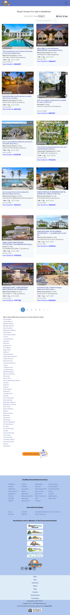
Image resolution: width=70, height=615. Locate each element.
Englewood (7, 345)
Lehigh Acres (8, 367)
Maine (24, 491)
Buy (35, 580)
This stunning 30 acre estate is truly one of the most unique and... (18, 52)
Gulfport (6, 352)
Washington (52, 496)
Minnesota (25, 501)
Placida (5, 396)
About (35, 586)
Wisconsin (52, 498)
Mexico (24, 514)
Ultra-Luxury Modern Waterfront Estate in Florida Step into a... (17, 142)
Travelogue (35, 598)
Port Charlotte (8, 398)
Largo (5, 365)
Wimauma (6, 446)
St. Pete (6, 426)
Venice (5, 444)
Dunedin (6, 341)
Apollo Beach (8, 321)
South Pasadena (9, 422)
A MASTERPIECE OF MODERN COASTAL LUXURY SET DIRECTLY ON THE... (51, 193)
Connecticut (12, 491)
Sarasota (6, 415)
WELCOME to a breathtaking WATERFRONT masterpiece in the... (50, 49)
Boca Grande (7, 328)
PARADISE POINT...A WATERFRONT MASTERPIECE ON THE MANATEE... (15, 288)
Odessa (5, 383)
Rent (35, 576)
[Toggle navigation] (66, 3)
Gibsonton (7, 350)
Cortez (5, 337)
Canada (24, 512)
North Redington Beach (11, 380)
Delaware (11, 494)
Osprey (5, 387)
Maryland (25, 494)
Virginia (51, 494)
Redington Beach (9, 402)
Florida (10, 496)
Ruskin (5, 411)
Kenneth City (7, 361)
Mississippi (39, 484)
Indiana (24, 486)
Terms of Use (48, 606)
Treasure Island (8, 439)
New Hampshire (40, 489)
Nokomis (6, 376)
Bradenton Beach (9, 330)
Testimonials (35, 595)
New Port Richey (9, 374)
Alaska (10, 486)
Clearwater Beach (9, 334)
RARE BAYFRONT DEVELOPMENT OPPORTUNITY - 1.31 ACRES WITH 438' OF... (51, 233)
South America (40, 514)
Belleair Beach (8, 324)
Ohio (36, 498)
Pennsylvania (53, 484)
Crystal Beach (8, 339)
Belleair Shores (8, 326)
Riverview (6, 407)
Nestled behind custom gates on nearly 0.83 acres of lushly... (17, 97)
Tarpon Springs (8, 433)
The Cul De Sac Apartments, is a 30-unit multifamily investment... (52, 148)
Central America (54, 512)
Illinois (24, 484)
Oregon (38, 501)
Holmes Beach (8, 354)
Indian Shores (8, 359)
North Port (7, 378)
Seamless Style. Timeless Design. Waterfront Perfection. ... (49, 288)
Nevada (38, 486)
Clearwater (7, 332)
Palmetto (6, 391)
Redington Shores (9, 404)
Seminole (6, 417)
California (11, 489)
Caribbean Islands (41, 512)
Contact (35, 592)
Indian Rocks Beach (10, 356)
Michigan (25, 498)
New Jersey (39, 491)
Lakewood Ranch (9, 363)
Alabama (11, 484)
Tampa (5, 431)
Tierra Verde (7, 437)
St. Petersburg (8, 428)
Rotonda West (8, 409)
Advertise (35, 583)
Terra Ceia (7, 435)
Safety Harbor (8, 413)
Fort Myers (7, 348)
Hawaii (10, 501)
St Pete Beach (8, 424)
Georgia (11, 498)
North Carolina (40, 496)
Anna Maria (7, 319)
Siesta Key (7, 420)
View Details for (12, 64)
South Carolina (53, 489)
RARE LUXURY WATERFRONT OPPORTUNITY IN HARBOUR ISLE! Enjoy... (18, 243)
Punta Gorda (7, 400)
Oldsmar (6, 385)
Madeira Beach (8, 372)
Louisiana (25, 489)
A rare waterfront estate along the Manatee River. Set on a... (16, 193)
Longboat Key (8, 369)
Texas (50, 491)
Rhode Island (53, 486)
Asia (9, 512)
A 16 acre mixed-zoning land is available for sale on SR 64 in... (51, 101)
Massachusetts (27, 496)
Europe (10, 514)
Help (35, 589)
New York (38, 494)
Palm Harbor (7, 389)
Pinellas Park (7, 393)
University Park (8, 441)
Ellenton (6, 343)
